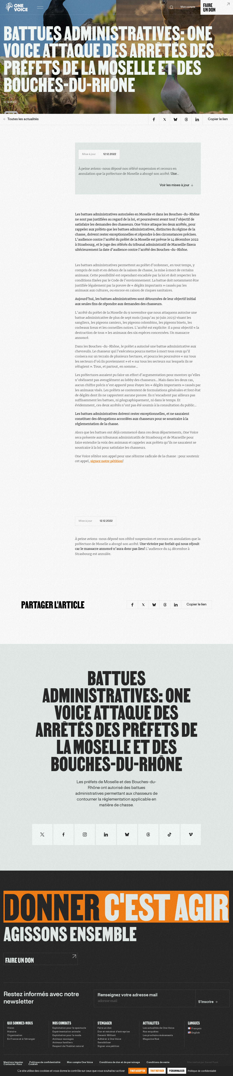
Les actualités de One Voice (158, 1028)
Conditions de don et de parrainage (119, 1062)
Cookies (33, 1064)
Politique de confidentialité (44, 1062)
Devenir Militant (107, 1035)
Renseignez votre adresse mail (127, 995)
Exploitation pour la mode (66, 1035)
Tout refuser (157, 1071)
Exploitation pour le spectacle (69, 1028)
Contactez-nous (12, 1064)
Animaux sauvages (63, 1039)
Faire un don (105, 1028)
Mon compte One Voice (80, 1062)
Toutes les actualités (21, 119)
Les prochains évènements (158, 1035)
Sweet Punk (211, 1062)
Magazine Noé (151, 1039)
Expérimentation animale (66, 1032)
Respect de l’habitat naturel (68, 1046)
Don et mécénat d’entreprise (114, 1032)
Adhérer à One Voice (109, 1039)
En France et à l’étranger (21, 1039)
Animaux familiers (62, 1043)
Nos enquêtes (150, 1032)
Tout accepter (137, 1071)
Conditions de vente (157, 1062)
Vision (10, 1028)
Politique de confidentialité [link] (202, 1071)
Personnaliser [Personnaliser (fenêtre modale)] (176, 1071)
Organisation (14, 1035)
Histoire (11, 1032)
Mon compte (188, 7)
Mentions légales (13, 1062)
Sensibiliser (104, 1043)
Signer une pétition (108, 1046)
